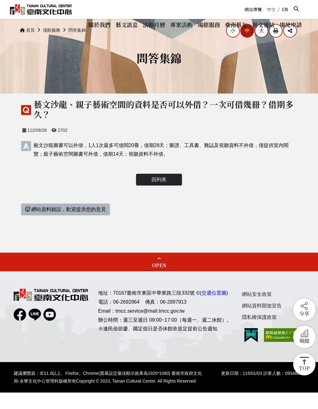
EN (285, 9)
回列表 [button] (159, 196)
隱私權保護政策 (259, 333)
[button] (296, 8)
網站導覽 (253, 9)
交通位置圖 (214, 309)
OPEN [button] (159, 281)
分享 (290, 47)
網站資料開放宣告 (262, 322)
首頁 (27, 46)
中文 (271, 9)
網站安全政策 (257, 310)
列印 (276, 47)
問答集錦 (77, 46)
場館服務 (51, 46)
